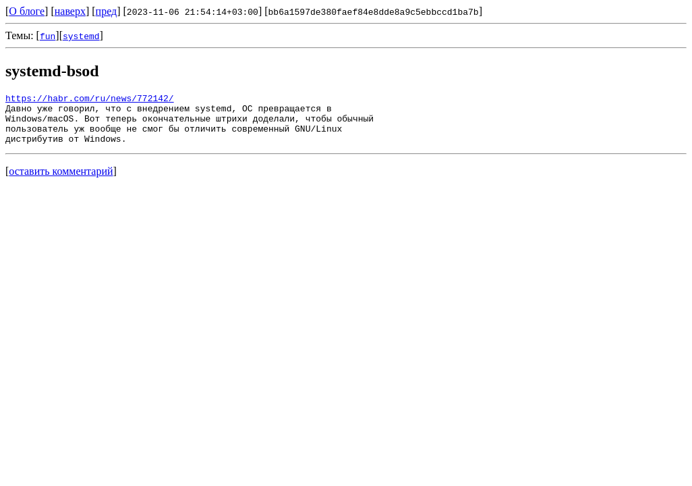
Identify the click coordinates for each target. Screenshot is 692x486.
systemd (81, 36)
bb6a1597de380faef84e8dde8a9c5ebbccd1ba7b (373, 11)
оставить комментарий (61, 181)
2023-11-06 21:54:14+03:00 (192, 11)
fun (47, 36)
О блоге (27, 11)
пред (106, 11)
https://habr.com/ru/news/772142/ (89, 100)
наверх (70, 11)
